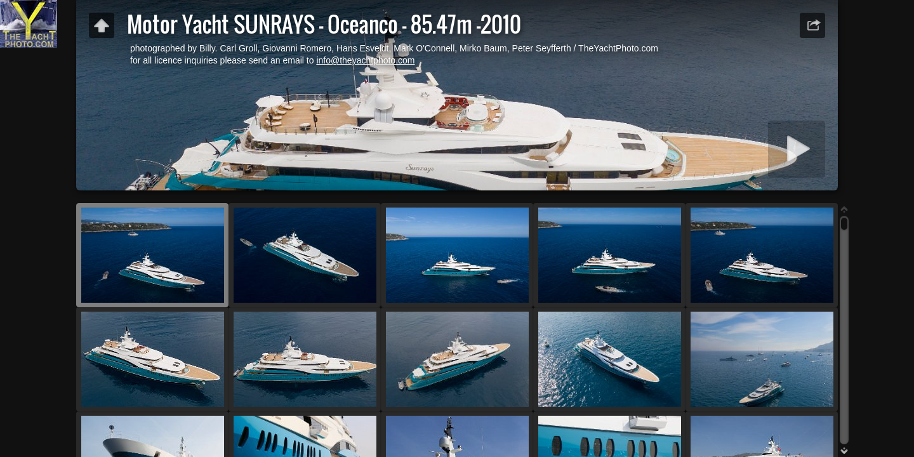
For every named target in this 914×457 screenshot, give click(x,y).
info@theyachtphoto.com (365, 60)
